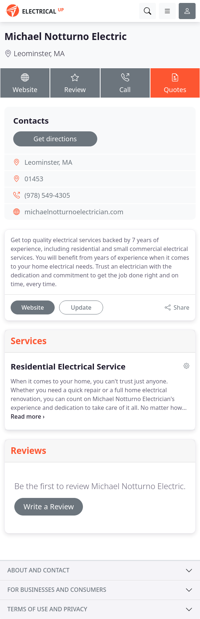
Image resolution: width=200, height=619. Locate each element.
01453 (34, 178)
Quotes (175, 82)
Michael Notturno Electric (65, 36)
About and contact (38, 570)
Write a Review (48, 506)
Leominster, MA (39, 53)
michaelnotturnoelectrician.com (74, 211)
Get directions (55, 138)
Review (75, 82)
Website (25, 82)
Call (125, 82)
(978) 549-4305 (47, 195)
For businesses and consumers (56, 590)
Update (81, 307)
